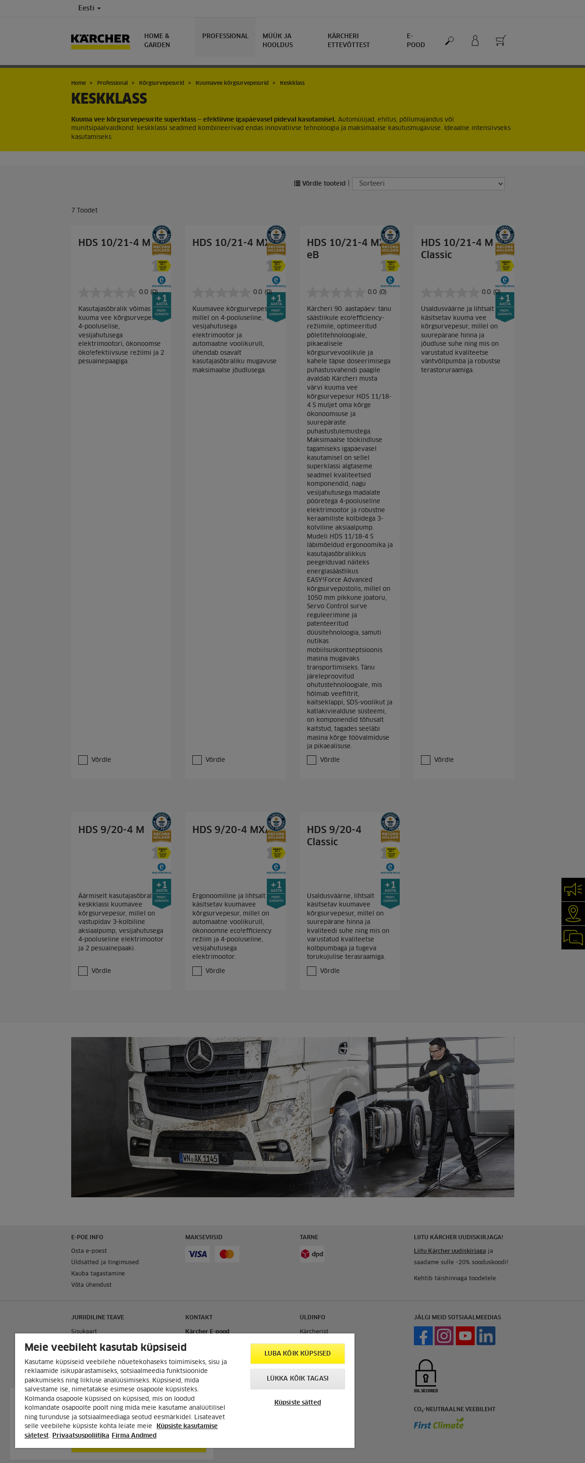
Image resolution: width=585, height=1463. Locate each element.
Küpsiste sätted (297, 1403)
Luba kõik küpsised (297, 1354)
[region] (184, 1390)
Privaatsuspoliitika (80, 1436)
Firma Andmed (134, 1436)
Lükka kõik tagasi (298, 1379)
